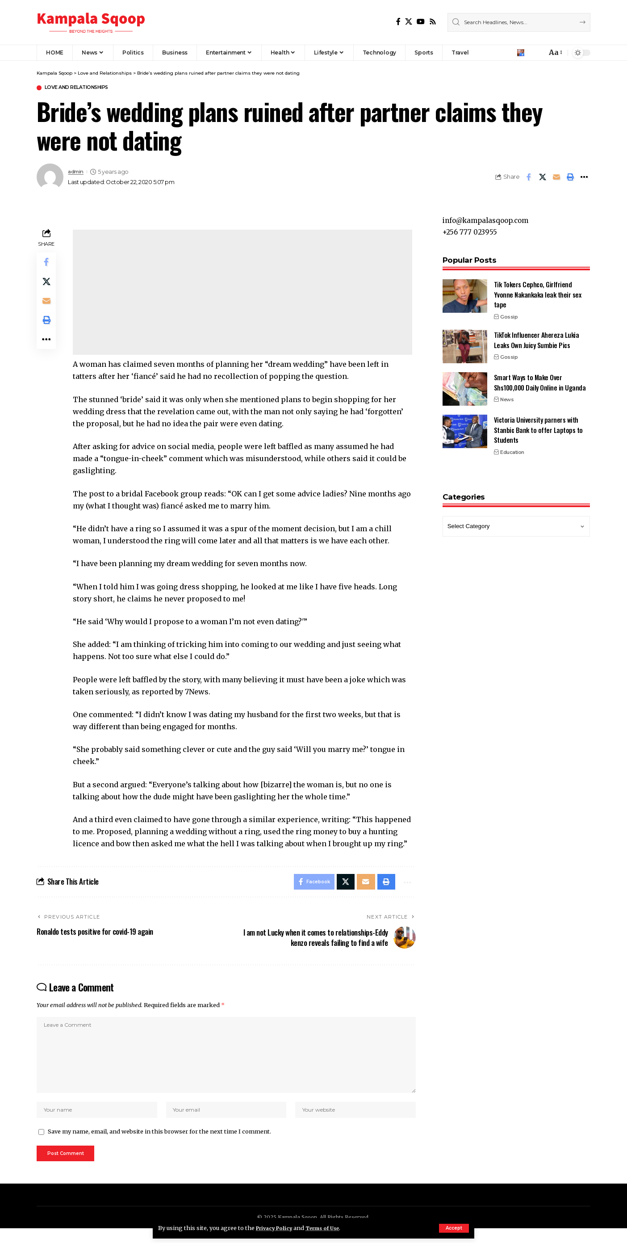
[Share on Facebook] (528, 178)
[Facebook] (398, 22)
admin (77, 172)
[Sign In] (520, 52)
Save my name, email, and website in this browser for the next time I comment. (159, 1144)
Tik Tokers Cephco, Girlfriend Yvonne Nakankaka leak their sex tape (537, 290)
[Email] (556, 178)
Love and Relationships (85, 88)
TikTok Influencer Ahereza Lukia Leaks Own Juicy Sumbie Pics (536, 336)
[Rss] (433, 22)
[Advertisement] (243, 293)
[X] (408, 22)
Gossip (509, 312)
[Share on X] (542, 178)
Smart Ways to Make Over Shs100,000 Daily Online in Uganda (540, 378)
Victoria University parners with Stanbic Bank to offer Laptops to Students (538, 426)
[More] (584, 178)
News (507, 395)
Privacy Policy (277, 1227)
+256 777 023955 (471, 227)
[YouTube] (420, 22)
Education (512, 448)
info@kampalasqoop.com (489, 215)
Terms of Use (330, 1227)
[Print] (570, 178)
